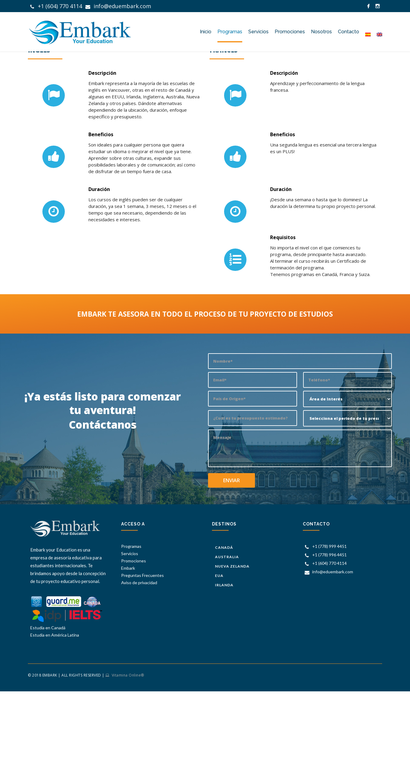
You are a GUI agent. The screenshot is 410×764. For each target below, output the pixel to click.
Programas (131, 597)
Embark (326, 66)
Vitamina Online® (127, 726)
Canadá (224, 598)
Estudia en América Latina (54, 686)
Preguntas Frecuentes (142, 626)
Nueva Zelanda (232, 613)
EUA (219, 621)
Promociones (133, 612)
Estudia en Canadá (47, 679)
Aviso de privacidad (139, 634)
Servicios (129, 605)
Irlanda (224, 628)
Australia (227, 606)
